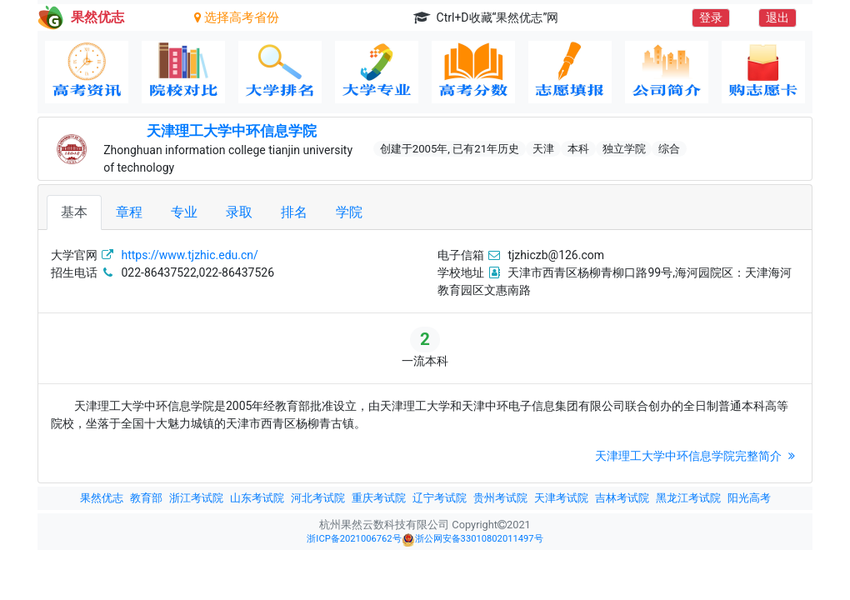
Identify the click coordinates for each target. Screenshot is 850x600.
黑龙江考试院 (688, 498)
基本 (74, 212)
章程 (129, 212)
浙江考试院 (196, 498)
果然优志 (101, 498)
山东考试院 (257, 498)
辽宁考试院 (439, 498)
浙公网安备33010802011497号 (472, 540)
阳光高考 (749, 498)
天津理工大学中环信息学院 (232, 130)
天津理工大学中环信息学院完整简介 (697, 455)
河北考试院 (318, 498)
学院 (349, 212)
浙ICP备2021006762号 (354, 538)
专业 (184, 212)
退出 (777, 17)
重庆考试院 (379, 498)
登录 (710, 17)
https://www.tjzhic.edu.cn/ (189, 255)
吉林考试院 (622, 498)
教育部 (146, 498)
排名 (294, 212)
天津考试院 (561, 498)
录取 (239, 212)
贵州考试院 (500, 498)
